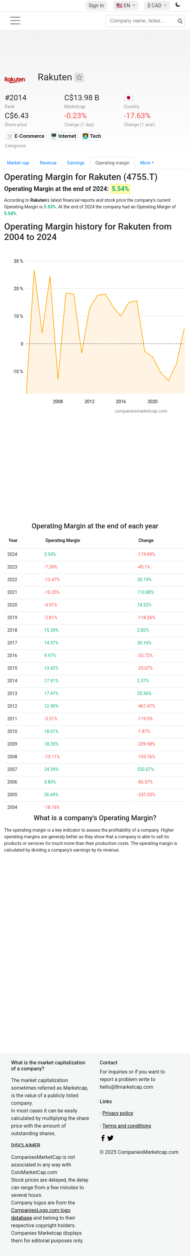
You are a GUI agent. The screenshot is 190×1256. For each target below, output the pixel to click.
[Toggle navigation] (15, 20)
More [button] (145, 162)
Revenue (48, 162)
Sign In (96, 6)
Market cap (18, 162)
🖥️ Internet (63, 136)
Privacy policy (117, 1113)
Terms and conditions (126, 1126)
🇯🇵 (128, 97)
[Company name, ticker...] (145, 21)
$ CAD (154, 6)
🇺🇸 (123, 6)
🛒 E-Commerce (25, 136)
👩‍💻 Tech (91, 136)
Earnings (76, 162)
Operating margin (112, 162)
